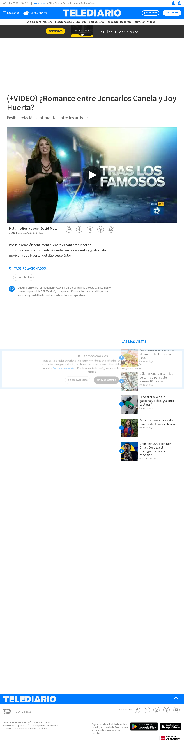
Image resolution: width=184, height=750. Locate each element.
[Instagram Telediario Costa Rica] (156, 710)
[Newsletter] (179, 3)
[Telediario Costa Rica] (92, 13)
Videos (151, 22)
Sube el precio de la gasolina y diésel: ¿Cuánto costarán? (153, 400)
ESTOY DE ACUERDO (106, 374)
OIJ (50, 3)
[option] (92, 175)
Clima (58, 3)
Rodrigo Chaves (90, 3)
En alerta (82, 22)
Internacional (97, 22)
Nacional (48, 22)
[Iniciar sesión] (173, 3)
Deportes (126, 22)
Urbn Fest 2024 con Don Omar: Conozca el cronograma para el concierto (157, 449)
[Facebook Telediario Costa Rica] (137, 710)
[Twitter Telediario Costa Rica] (147, 710)
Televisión (139, 22)
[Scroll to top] (176, 699)
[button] (69, 229)
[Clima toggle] (35, 13)
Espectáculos (23, 275)
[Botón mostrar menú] (12, 13)
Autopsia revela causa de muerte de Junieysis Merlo (156, 424)
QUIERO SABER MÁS (77, 374)
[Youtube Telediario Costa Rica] (176, 710)
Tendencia (112, 22)
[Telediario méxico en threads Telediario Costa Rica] (166, 710)
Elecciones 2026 (65, 22)
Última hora (34, 22)
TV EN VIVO (148, 13)
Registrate (171, 13)
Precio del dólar (71, 3)
